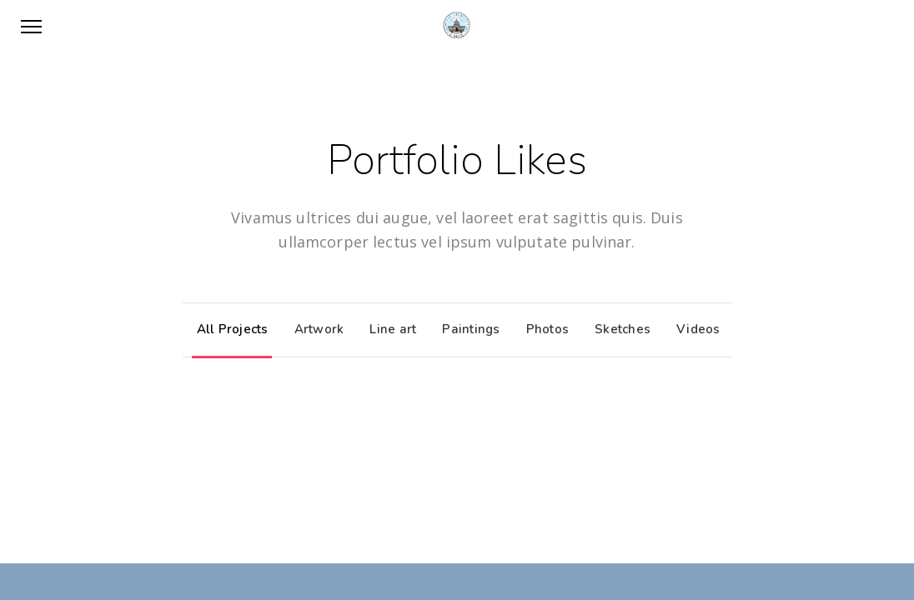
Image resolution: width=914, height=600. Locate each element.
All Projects (228, 329)
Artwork (315, 329)
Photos (544, 329)
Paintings (467, 329)
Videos (694, 329)
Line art (388, 329)
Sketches (618, 329)
